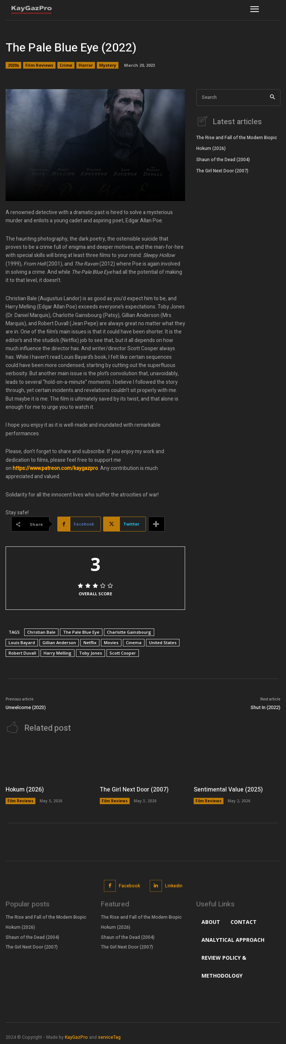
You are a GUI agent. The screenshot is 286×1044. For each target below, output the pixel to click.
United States (163, 642)
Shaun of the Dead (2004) (223, 159)
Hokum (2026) (211, 147)
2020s (13, 65)
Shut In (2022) (265, 707)
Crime (65, 65)
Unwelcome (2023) (26, 707)
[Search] (272, 97)
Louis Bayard (22, 642)
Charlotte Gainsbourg (129, 632)
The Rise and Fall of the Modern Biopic (236, 137)
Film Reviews (39, 65)
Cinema (134, 642)
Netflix (89, 642)
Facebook (129, 885)
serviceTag (109, 1036)
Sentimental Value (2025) (228, 788)
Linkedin (173, 885)
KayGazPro (76, 1036)
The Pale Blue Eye (81, 632)
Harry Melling (58, 653)
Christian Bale (41, 632)
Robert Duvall (22, 653)
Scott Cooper (122, 653)
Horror (85, 65)
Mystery (107, 65)
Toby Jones (90, 653)
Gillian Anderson (59, 642)
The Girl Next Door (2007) (222, 170)
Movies (111, 642)
